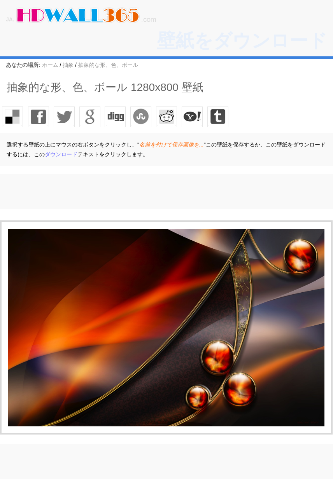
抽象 (68, 65)
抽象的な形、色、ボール (108, 65)
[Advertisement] (141, 191)
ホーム (50, 65)
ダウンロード (61, 154)
